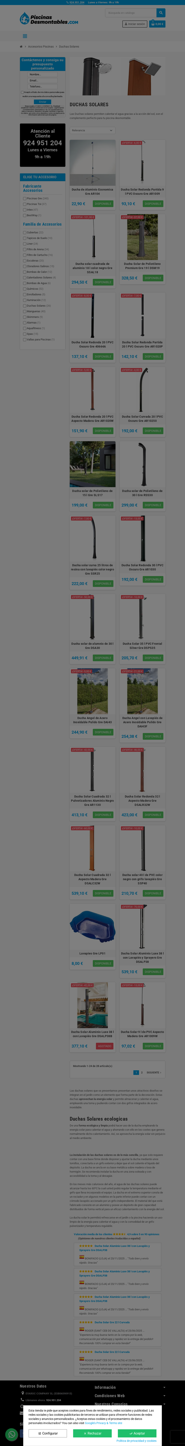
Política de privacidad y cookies (136, 1440)
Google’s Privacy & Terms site (103, 1423)
